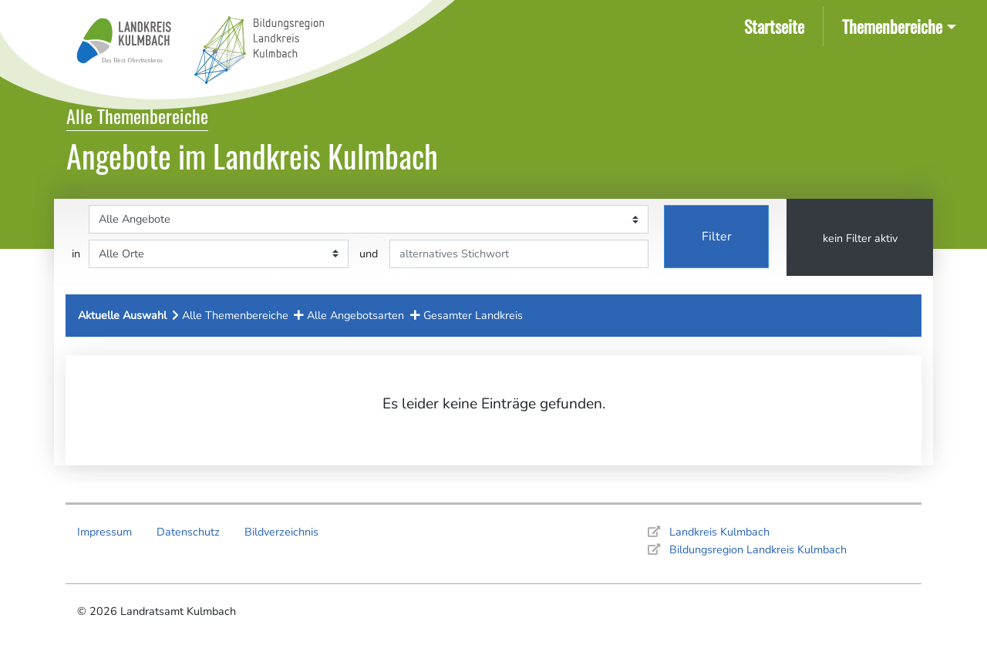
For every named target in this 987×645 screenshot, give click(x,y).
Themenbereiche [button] (892, 26)
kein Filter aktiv (860, 238)
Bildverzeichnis (281, 531)
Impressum (104, 531)
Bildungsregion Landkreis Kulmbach (758, 549)
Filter (717, 236)
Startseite (777, 25)
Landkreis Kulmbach (719, 531)
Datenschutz (188, 531)
